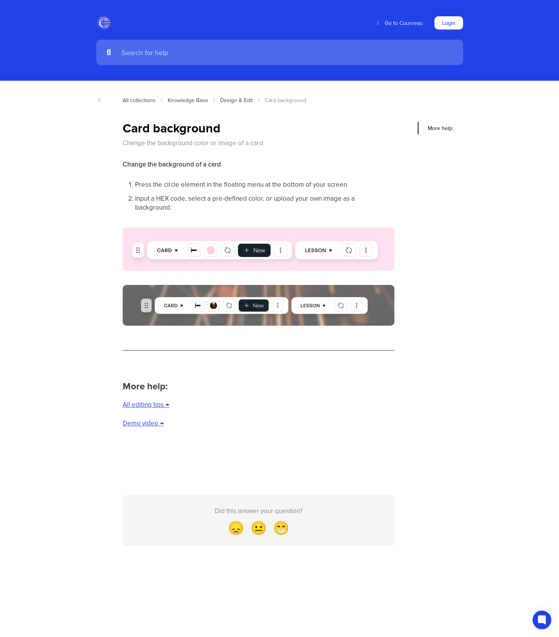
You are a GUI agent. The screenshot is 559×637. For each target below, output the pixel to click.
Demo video (140, 423)
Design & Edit (236, 100)
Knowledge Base (188, 100)
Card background (285, 100)
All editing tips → (146, 404)
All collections (139, 100)
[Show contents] (102, 100)
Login (448, 23)
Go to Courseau (399, 23)
